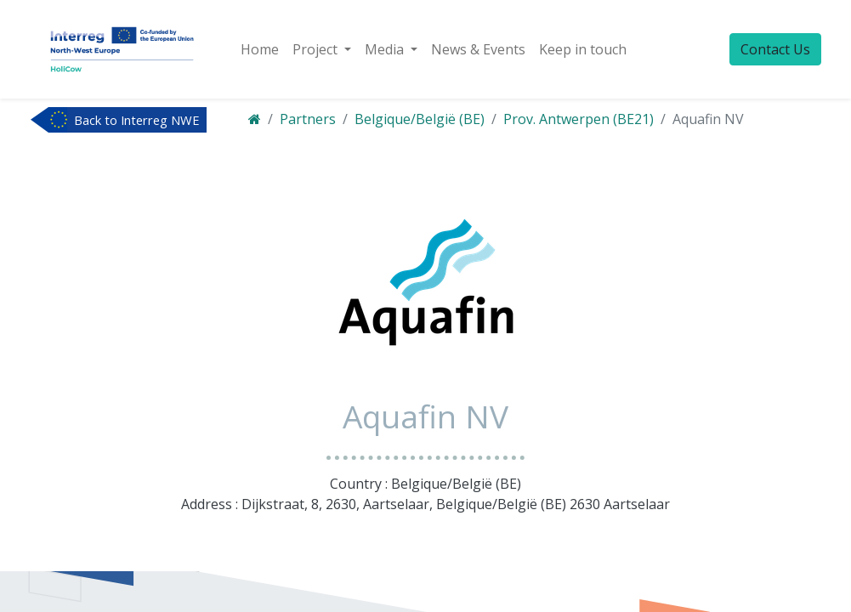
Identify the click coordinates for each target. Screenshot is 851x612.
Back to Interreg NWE (137, 119)
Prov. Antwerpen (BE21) (578, 119)
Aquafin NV (708, 119)
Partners (308, 119)
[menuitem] (260, 49)
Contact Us (775, 49)
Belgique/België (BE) (420, 119)
